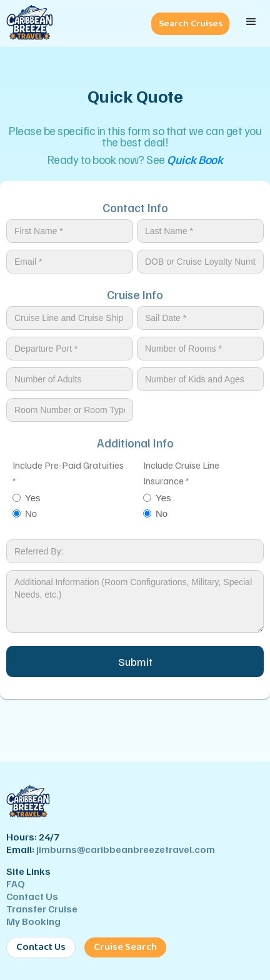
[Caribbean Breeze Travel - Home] (26, 23)
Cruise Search (125, 947)
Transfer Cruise (42, 908)
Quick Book (194, 159)
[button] (251, 22)
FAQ (15, 883)
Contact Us (32, 896)
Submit (135, 661)
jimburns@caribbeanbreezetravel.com (125, 849)
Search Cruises (190, 23)
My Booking (33, 921)
